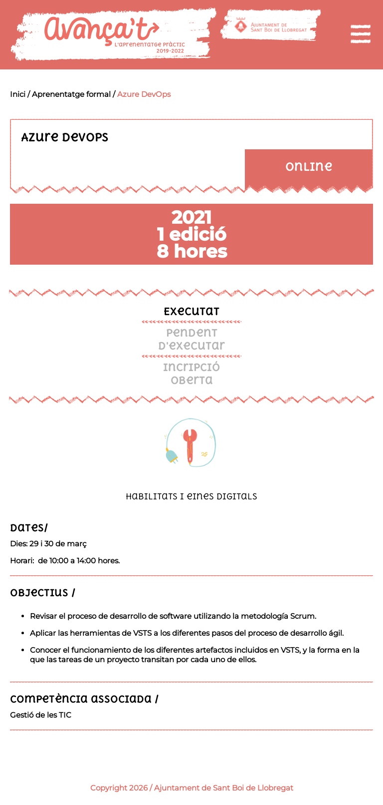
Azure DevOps (144, 94)
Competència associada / (84, 699)
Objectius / (43, 592)
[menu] (360, 33)
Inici (17, 94)
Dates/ (29, 527)
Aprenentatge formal (71, 94)
